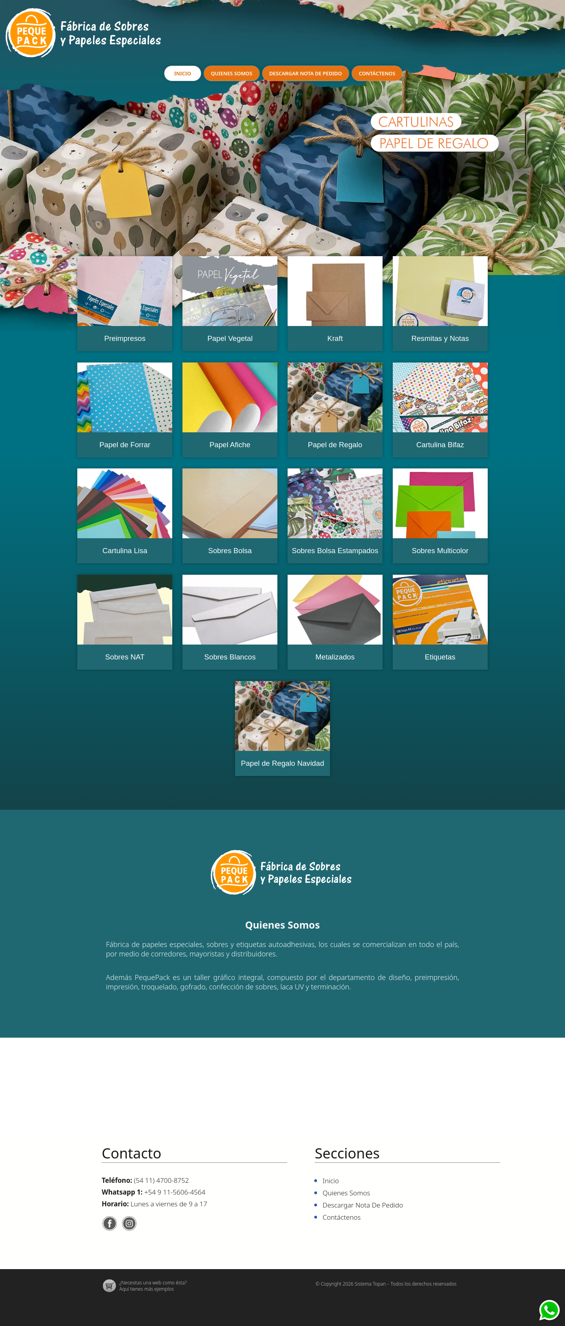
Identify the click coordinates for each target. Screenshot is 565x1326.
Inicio (182, 73)
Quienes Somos (231, 73)
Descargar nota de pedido (305, 73)
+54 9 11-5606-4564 (175, 1192)
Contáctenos (377, 73)
